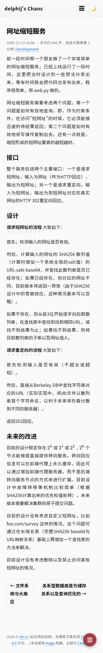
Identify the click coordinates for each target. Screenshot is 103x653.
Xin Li (24, 636)
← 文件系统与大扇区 (19, 593)
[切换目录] (89, 639)
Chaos (82, 643)
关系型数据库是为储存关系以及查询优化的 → (63, 589)
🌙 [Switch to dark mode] (93, 8)
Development (27, 49)
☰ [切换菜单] (81, 8)
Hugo (50, 643)
